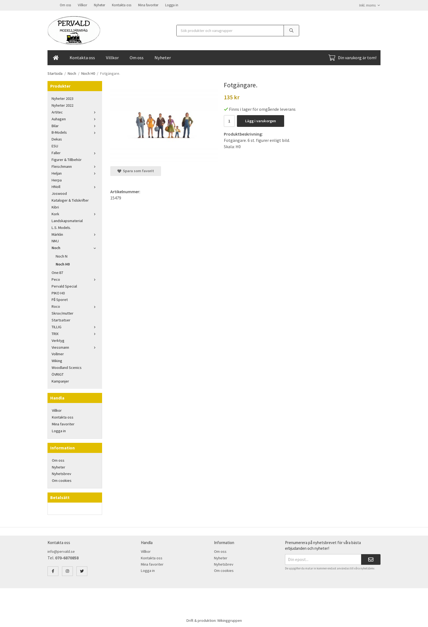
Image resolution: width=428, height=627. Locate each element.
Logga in (171, 4)
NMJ (55, 240)
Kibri (55, 206)
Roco (75, 305)
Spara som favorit (135, 170)
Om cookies (62, 479)
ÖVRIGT (58, 373)
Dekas (57, 138)
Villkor (82, 4)
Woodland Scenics (67, 367)
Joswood (59, 192)
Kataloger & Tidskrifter (70, 199)
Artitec (75, 111)
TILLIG (75, 326)
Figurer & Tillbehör (67, 159)
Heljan (75, 172)
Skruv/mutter (62, 312)
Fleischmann (75, 165)
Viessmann (75, 346)
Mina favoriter (148, 4)
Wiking (57, 360)
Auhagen (75, 118)
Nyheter (99, 4)
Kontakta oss (121, 4)
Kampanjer (60, 380)
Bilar (75, 125)
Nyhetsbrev (61, 473)
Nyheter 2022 (62, 104)
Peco (75, 278)
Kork (75, 213)
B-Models (75, 131)
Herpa (57, 179)
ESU (55, 145)
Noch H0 (63, 263)
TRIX (75, 333)
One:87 (57, 272)
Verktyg (58, 340)
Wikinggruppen (229, 619)
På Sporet (60, 299)
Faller (75, 152)
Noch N (61, 255)
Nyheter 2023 (62, 97)
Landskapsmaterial (67, 220)
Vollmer (58, 353)
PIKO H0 (58, 292)
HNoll (75, 186)
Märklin (75, 233)
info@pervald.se (61, 550)
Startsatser (61, 319)
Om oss (65, 4)
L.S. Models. (61, 227)
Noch (75, 247)
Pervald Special (64, 285)
